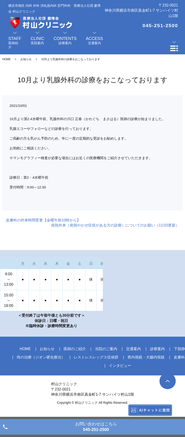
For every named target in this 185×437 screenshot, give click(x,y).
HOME (6, 59)
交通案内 (133, 349)
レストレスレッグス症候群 (96, 357)
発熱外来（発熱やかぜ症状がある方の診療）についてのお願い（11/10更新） (115, 225)
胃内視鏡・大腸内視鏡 (146, 357)
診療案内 (157, 349)
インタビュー (120, 366)
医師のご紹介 (75, 349)
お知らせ (26, 59)
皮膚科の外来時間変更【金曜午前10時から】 (43, 220)
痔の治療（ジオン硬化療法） (41, 357)
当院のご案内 (106, 349)
